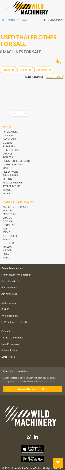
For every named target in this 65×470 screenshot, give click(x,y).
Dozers (7, 142)
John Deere (10, 235)
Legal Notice (8, 356)
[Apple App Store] (32, 448)
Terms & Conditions (12, 337)
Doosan (8, 221)
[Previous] (14, 113)
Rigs (5, 168)
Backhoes (9, 139)
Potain (7, 253)
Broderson (10, 214)
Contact (5, 331)
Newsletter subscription (32, 389)
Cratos (7, 217)
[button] (58, 462)
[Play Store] (32, 459)
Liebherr (8, 243)
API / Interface (9, 293)
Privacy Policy (9, 350)
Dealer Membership (12, 268)
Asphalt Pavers (13, 164)
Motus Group (8, 302)
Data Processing (10, 343)
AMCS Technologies (15, 206)
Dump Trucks (11, 149)
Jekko (6, 232)
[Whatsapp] (29, 437)
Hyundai (8, 224)
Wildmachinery (9, 315)
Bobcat (7, 210)
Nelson (7, 250)
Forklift (5, 309)
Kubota (7, 239)
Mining (7, 178)
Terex (6, 257)
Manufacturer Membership (16, 274)
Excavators (10, 131)
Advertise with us (10, 280)
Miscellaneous (12, 182)
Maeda (7, 246)
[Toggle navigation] (6, 8)
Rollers (8, 157)
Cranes (7, 153)
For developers (9, 287)
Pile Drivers (10, 171)
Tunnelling (10, 175)
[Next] (25, 113)
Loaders (8, 135)
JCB (5, 228)
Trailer (7, 189)
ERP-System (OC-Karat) (14, 322)
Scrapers (9, 146)
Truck (7, 193)
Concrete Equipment (16, 160)
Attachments (11, 186)
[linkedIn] (36, 437)
